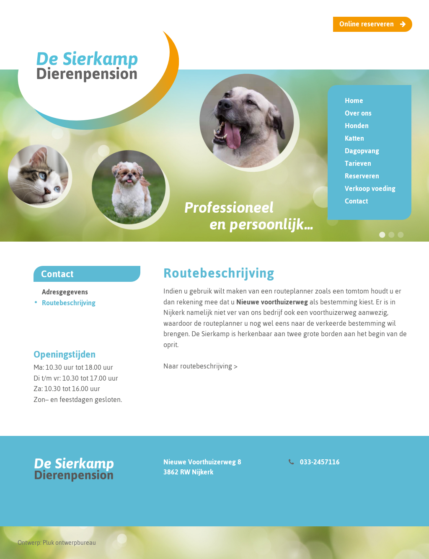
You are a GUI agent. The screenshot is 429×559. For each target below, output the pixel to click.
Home (354, 100)
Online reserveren (372, 24)
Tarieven (358, 163)
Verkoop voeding (370, 188)
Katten (354, 138)
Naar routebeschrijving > (200, 416)
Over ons (358, 113)
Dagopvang (362, 151)
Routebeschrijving (69, 353)
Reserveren (362, 176)
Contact (356, 201)
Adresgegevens (65, 342)
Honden (357, 125)
